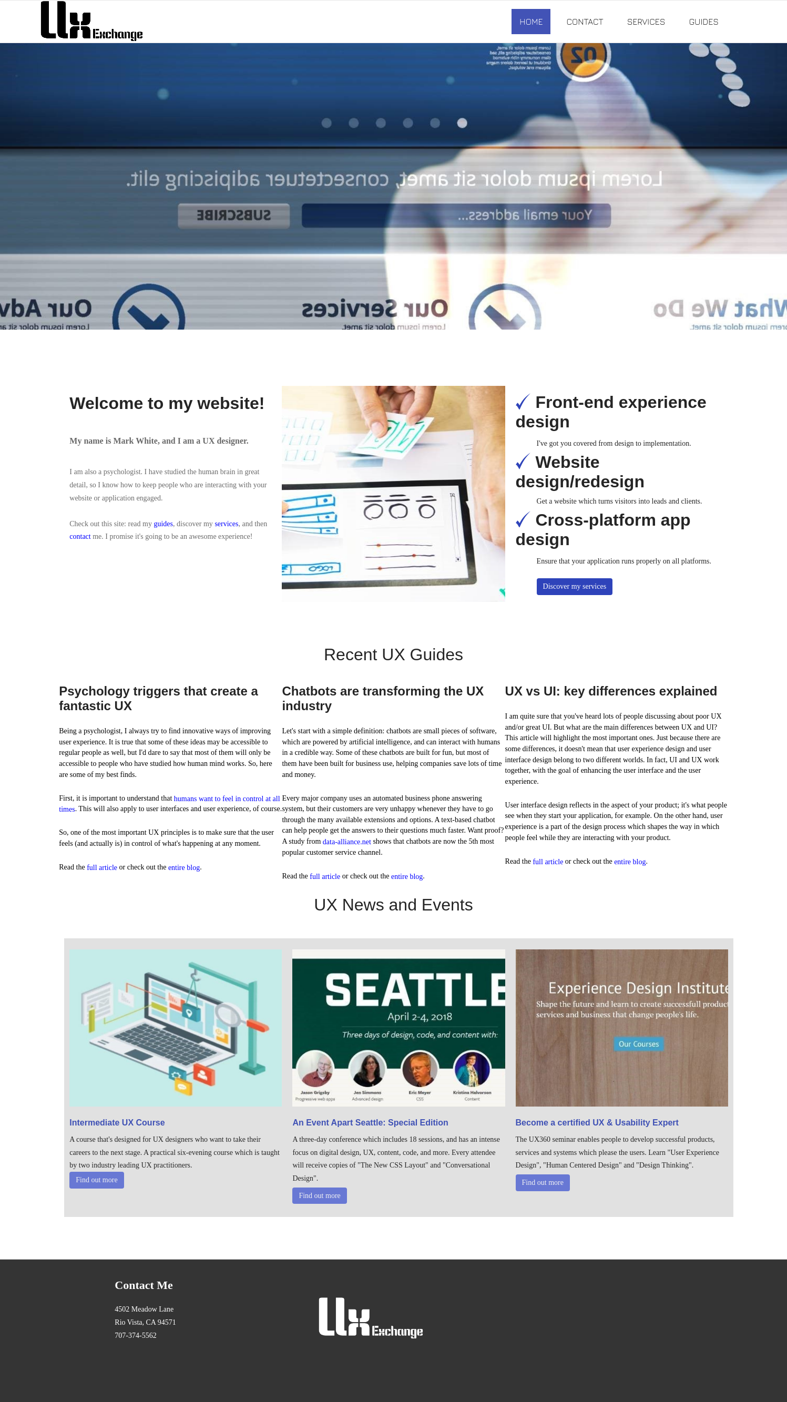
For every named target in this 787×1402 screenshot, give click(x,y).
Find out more (96, 1180)
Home (531, 21)
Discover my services (575, 586)
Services (646, 21)
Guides (703, 21)
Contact (584, 21)
